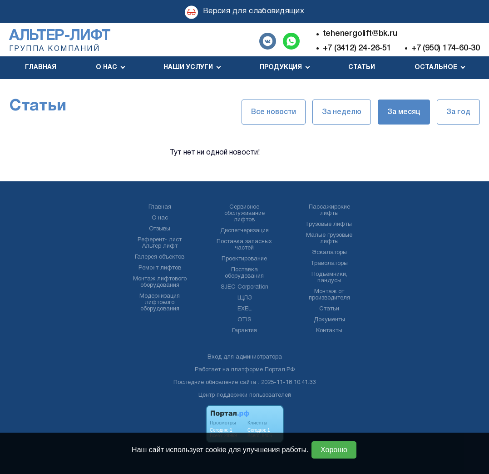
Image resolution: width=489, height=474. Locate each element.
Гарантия (244, 331)
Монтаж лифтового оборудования (160, 282)
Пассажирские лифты (329, 210)
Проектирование (244, 259)
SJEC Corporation (244, 287)
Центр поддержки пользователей (244, 395)
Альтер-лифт (59, 36)
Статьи (361, 67)
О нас (160, 218)
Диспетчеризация (244, 231)
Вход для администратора (244, 357)
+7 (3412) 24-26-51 (357, 48)
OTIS (244, 320)
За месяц (403, 112)
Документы (329, 320)
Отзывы (159, 229)
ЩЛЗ (244, 298)
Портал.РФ (280, 370)
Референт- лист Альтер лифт (160, 243)
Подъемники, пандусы (329, 278)
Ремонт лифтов (159, 268)
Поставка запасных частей (244, 245)
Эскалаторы (329, 252)
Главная (40, 67)
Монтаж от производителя (329, 295)
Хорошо (334, 450)
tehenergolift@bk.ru (360, 33)
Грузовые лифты (329, 224)
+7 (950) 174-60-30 (445, 48)
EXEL (244, 309)
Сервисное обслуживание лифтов (244, 214)
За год (458, 112)
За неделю (341, 112)
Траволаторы (329, 263)
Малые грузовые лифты (329, 238)
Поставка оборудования (244, 273)
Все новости (273, 112)
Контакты (329, 331)
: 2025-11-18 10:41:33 (287, 382)
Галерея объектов (159, 257)
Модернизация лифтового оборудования (159, 303)
